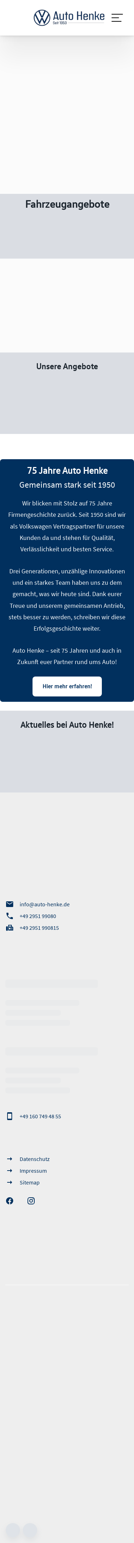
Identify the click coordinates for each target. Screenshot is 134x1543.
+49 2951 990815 (32, 927)
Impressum (26, 1170)
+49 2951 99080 (30, 916)
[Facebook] (13, 1201)
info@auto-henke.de (37, 904)
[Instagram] (35, 1201)
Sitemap (22, 1182)
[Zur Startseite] (67, 18)
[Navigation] (118, 18)
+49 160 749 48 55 (33, 1116)
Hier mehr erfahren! (67, 686)
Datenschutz (27, 1159)
